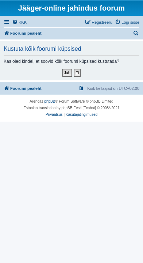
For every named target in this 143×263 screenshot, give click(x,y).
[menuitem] (19, 22)
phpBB (49, 101)
